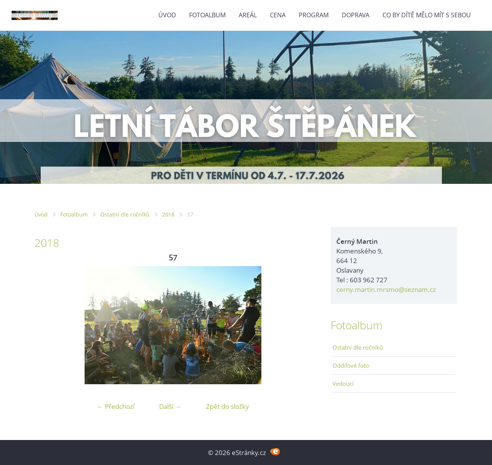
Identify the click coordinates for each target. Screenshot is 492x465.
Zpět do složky (227, 406)
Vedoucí (343, 383)
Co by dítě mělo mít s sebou (426, 15)
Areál (248, 15)
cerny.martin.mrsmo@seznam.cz (386, 289)
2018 (168, 214)
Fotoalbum (207, 15)
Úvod (167, 15)
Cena (278, 15)
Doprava (355, 15)
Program (314, 15)
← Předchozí (116, 406)
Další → (170, 406)
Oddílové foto (350, 365)
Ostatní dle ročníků (125, 214)
